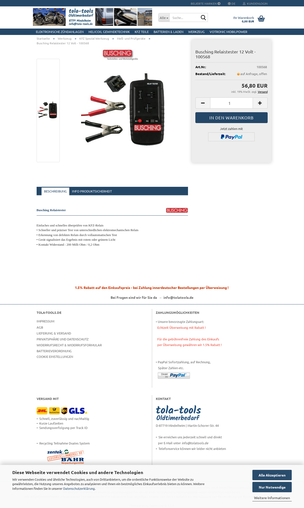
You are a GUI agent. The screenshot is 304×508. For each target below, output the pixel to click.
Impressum (45, 321)
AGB (40, 327)
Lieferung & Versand (54, 333)
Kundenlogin (255, 3)
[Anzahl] (231, 103)
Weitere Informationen (272, 497)
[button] (202, 103)
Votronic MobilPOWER (228, 32)
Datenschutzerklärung (79, 488)
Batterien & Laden (168, 32)
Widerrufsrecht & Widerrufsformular (69, 345)
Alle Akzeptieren (272, 475)
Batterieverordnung (54, 351)
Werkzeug (196, 32)
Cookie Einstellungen (55, 356)
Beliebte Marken (205, 3)
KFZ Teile (142, 32)
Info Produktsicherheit (92, 191)
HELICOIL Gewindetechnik (109, 32)
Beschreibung (55, 191)
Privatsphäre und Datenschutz (62, 339)
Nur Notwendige (272, 487)
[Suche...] (163, 17)
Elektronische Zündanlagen (60, 32)
